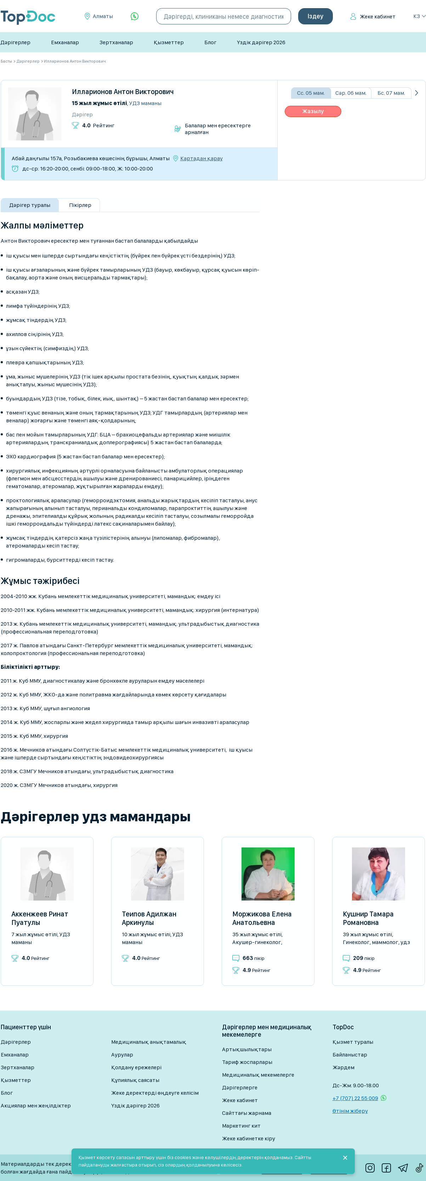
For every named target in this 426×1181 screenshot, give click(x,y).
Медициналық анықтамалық (148, 1041)
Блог (210, 42)
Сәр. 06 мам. (351, 92)
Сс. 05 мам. (311, 92)
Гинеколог (356, 942)
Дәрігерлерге (239, 1087)
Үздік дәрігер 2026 (261, 42)
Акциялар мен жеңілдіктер (36, 1105)
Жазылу (313, 111)
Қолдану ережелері (136, 1067)
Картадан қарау (201, 158)
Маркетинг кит (241, 1125)
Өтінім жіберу (350, 1110)
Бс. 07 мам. (391, 92)
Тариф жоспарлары (247, 1062)
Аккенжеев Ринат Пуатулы (39, 918)
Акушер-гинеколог (256, 942)
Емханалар (65, 42)
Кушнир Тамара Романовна (368, 918)
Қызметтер (169, 42)
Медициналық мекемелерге (258, 1074)
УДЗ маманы (145, 103)
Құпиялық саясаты (135, 1080)
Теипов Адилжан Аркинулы (149, 918)
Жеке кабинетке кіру (248, 1138)
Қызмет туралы (353, 1041)
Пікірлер (80, 205)
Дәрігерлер (15, 42)
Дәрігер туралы (29, 205)
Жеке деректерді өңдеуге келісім (155, 1092)
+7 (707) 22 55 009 (355, 1098)
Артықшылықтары (247, 1049)
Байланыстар (350, 1054)
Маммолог (385, 942)
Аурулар (122, 1054)
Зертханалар (116, 42)
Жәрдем (343, 1067)
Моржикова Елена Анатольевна (262, 918)
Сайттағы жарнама (246, 1113)
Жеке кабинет (378, 16)
